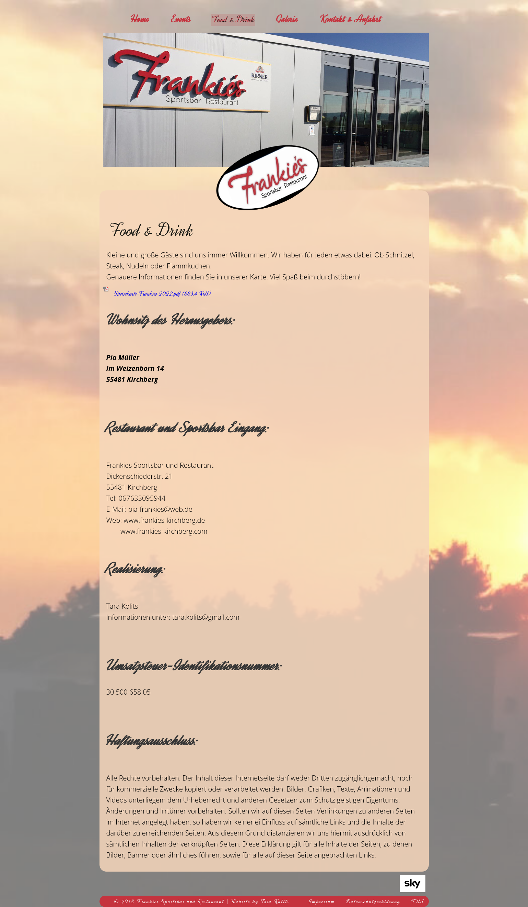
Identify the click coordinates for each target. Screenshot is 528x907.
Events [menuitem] (181, 19)
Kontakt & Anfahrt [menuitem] (356, 19)
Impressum (322, 901)
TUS (417, 901)
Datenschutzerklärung (373, 901)
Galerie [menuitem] (292, 19)
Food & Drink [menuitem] (236, 19)
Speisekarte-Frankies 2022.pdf (162, 293)
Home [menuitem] (139, 19)
